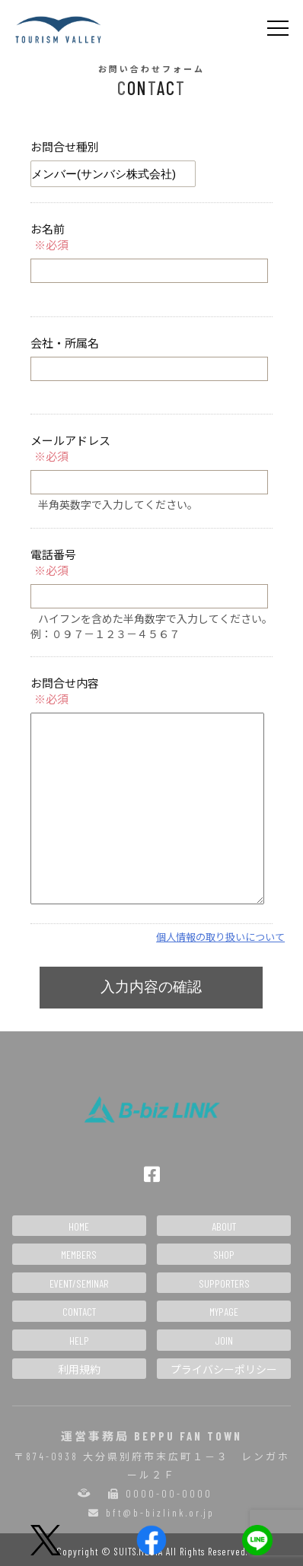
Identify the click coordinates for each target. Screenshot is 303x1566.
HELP (79, 1340)
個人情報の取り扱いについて (220, 936)
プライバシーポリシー (224, 1369)
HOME (79, 1226)
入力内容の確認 (151, 987)
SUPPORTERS (224, 1283)
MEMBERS (79, 1254)
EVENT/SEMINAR (79, 1283)
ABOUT (224, 1226)
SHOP (223, 1254)
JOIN (224, 1340)
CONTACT (79, 1311)
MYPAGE (223, 1311)
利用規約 (79, 1369)
